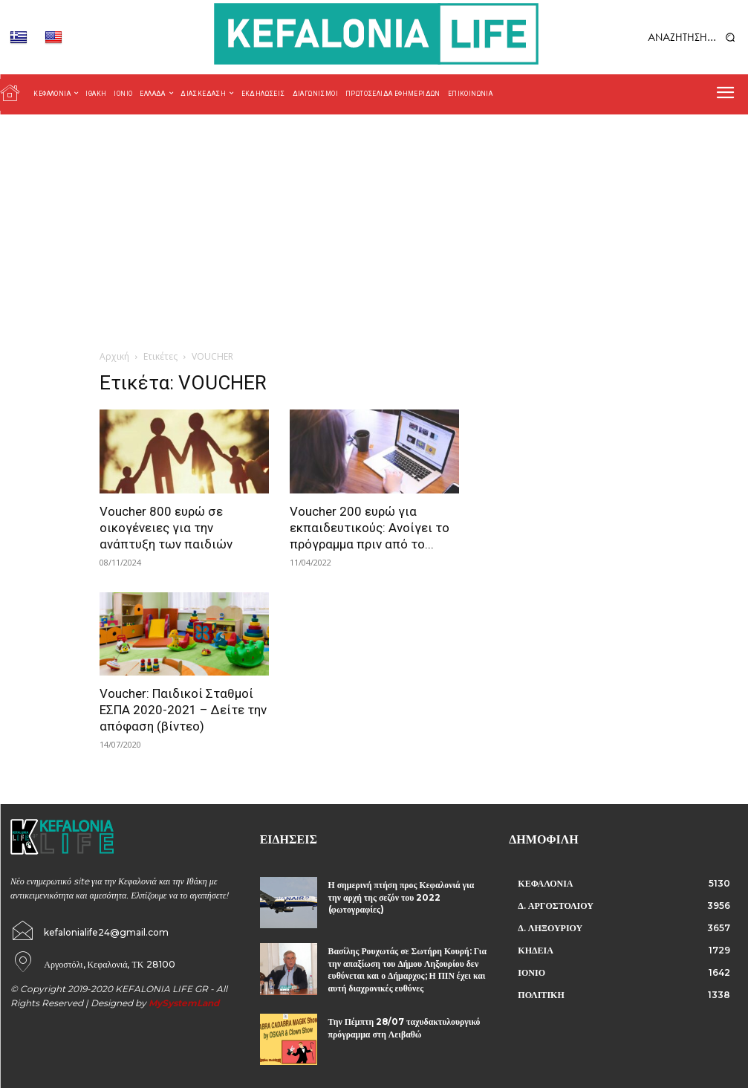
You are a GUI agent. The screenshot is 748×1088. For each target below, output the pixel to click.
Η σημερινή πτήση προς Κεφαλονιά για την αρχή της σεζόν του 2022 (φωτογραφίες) (407, 889)
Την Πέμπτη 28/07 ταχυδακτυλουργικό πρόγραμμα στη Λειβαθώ (393, 1022)
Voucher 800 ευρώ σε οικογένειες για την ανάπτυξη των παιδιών (166, 527)
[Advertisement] (374, 226)
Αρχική (114, 356)
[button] (660, 36)
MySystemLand (184, 998)
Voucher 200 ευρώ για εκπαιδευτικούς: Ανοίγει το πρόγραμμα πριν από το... (369, 527)
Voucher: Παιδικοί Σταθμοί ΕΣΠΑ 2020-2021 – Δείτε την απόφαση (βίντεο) (183, 710)
